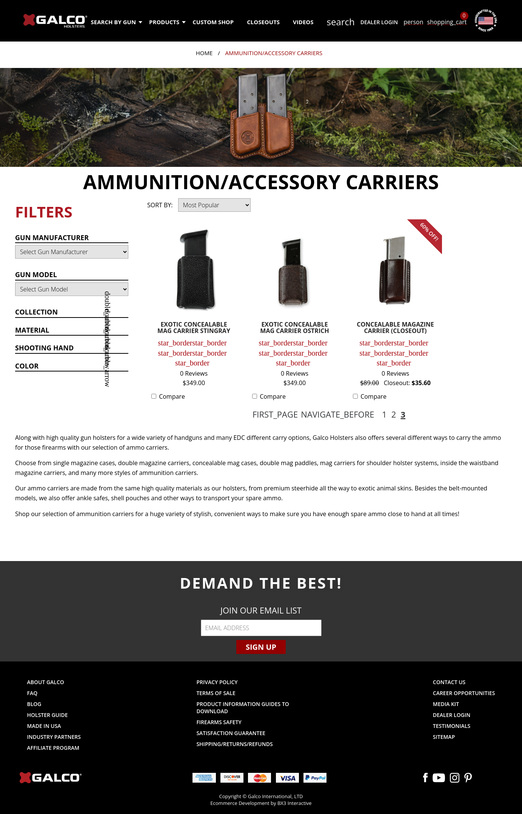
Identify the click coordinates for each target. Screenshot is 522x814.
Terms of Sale (215, 693)
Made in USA (44, 725)
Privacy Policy (216, 682)
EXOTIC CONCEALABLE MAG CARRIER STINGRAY (193, 328)
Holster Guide (47, 714)
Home (204, 53)
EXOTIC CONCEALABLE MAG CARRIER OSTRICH (294, 328)
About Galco (45, 682)
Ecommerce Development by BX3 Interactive (260, 803)
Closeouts (263, 22)
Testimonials (451, 725)
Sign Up (261, 647)
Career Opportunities (464, 693)
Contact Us (449, 682)
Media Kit (446, 704)
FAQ (32, 693)
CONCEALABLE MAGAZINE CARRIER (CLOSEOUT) (395, 328)
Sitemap (444, 736)
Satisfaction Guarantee (230, 733)
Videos (303, 22)
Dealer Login (379, 22)
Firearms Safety (218, 722)
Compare (172, 396)
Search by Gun (116, 22)
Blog (34, 704)
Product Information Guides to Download (242, 707)
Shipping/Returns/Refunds (234, 744)
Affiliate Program (53, 747)
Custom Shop (213, 22)
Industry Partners (54, 736)
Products (167, 22)
